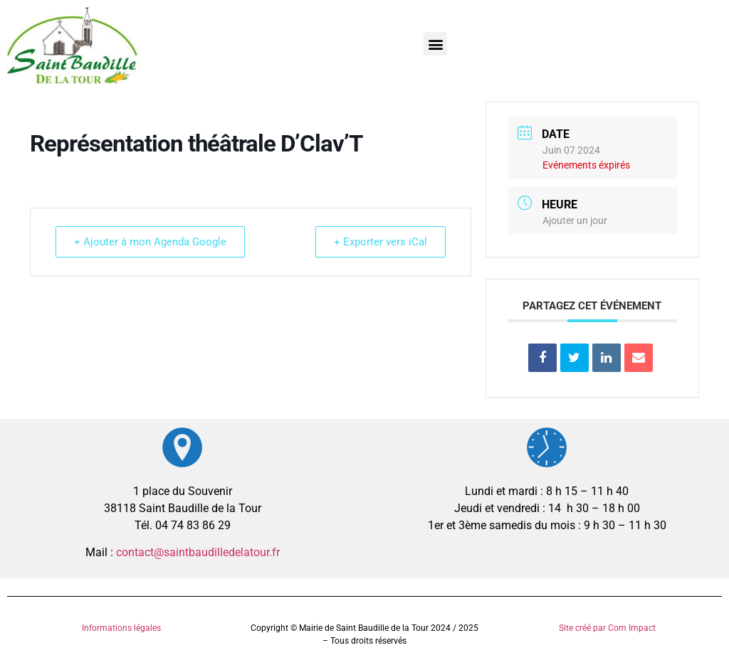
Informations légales (121, 628)
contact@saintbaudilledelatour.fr (198, 552)
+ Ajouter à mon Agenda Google (152, 241)
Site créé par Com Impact (607, 628)
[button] (435, 43)
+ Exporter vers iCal (378, 241)
